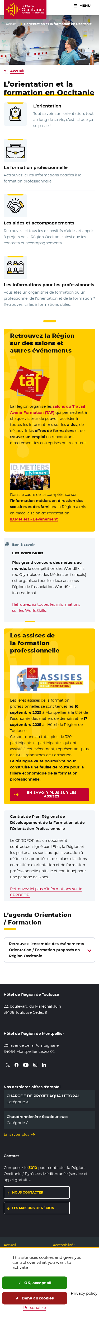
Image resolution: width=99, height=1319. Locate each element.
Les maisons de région (33, 1208)
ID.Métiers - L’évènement (34, 519)
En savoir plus (16, 1134)
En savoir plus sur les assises (52, 794)
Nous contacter (27, 1192)
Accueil (11, 24)
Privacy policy (84, 1293)
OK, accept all (34, 1282)
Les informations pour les (49, 284)
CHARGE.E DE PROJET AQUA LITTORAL (43, 1095)
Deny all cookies (35, 1298)
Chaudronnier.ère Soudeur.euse (38, 1116)
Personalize (34, 1307)
